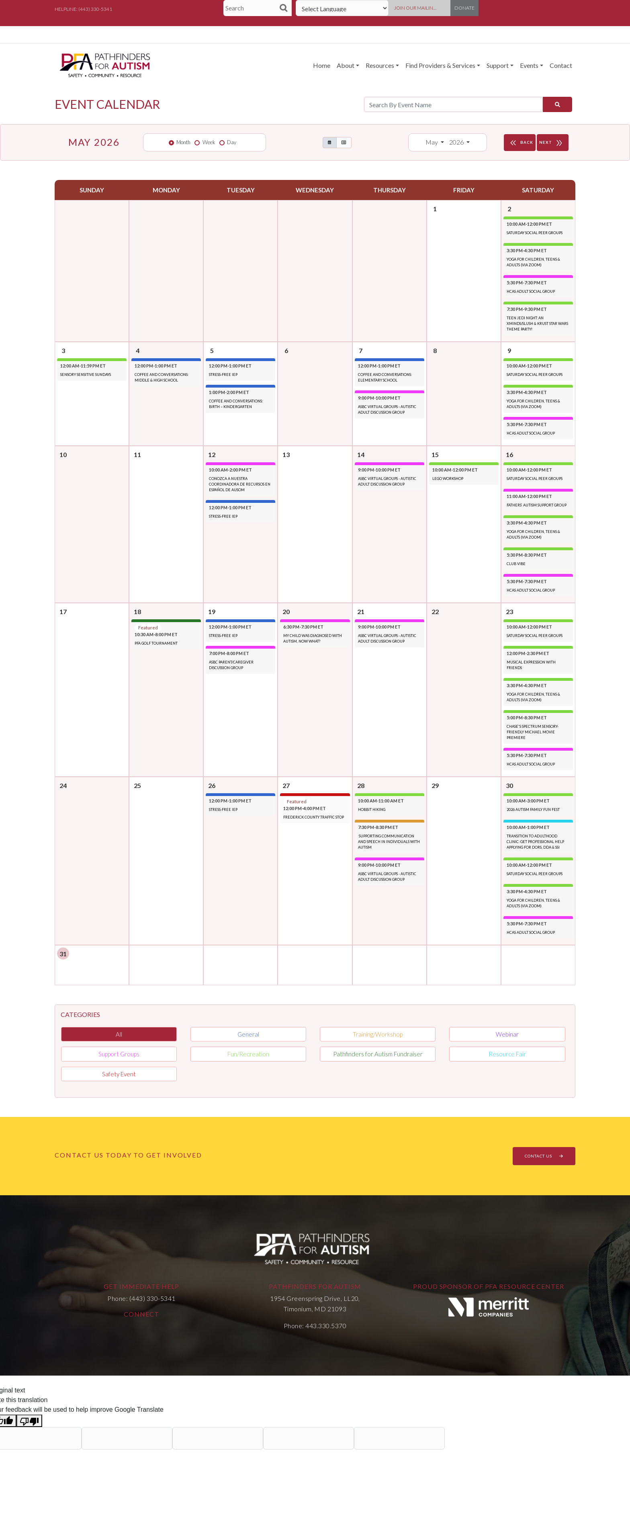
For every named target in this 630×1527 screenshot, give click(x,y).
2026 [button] (457, 142)
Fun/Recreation (248, 1053)
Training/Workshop (378, 1034)
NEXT (552, 143)
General (248, 1034)
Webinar (507, 1034)
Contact (561, 65)
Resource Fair (507, 1053)
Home (321, 65)
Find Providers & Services (440, 65)
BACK (520, 143)
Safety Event (119, 1074)
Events (529, 65)
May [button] (432, 142)
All (119, 1034)
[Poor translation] (29, 1421)
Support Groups (118, 1053)
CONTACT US (544, 1155)
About (345, 65)
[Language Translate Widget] (342, 8)
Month (183, 142)
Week (208, 142)
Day (231, 142)
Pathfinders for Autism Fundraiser (378, 1053)
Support (498, 65)
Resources (380, 65)
